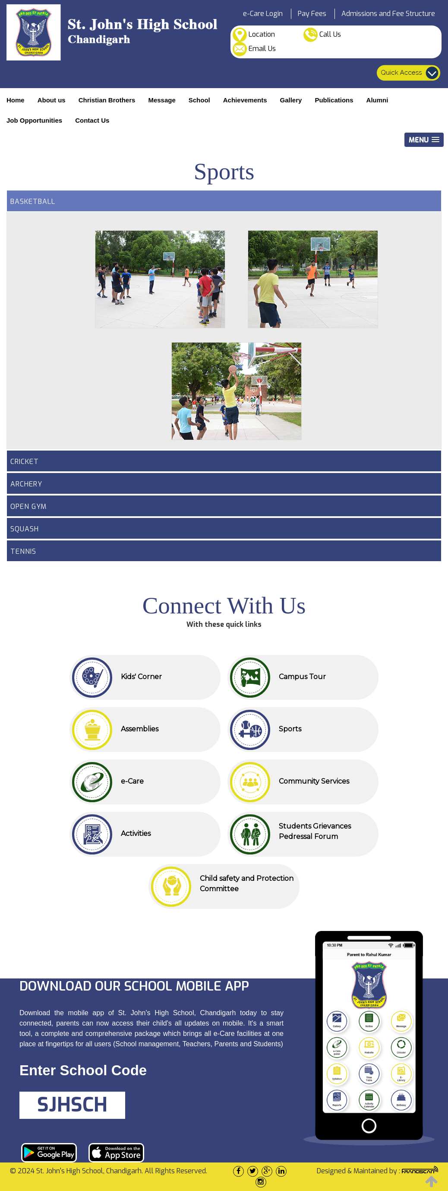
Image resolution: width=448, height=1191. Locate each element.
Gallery (291, 100)
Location (254, 35)
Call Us (322, 35)
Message (161, 100)
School (199, 100)
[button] (424, 140)
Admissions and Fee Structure (388, 13)
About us (52, 100)
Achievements (245, 100)
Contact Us (92, 120)
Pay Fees (312, 13)
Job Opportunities (34, 120)
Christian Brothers (107, 100)
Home (15, 100)
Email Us (254, 49)
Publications (334, 100)
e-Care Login (263, 13)
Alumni (377, 100)
